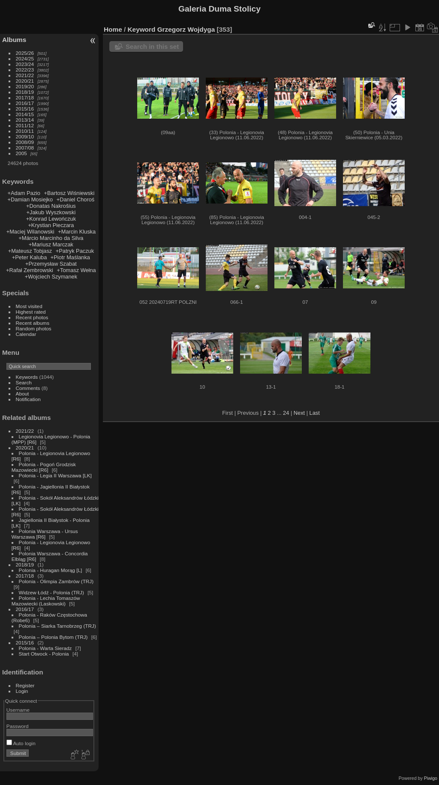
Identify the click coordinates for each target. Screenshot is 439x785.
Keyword (142, 29)
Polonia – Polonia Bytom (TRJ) (53, 637)
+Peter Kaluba (29, 257)
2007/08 (25, 147)
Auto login (21, 743)
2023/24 (25, 64)
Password (17, 726)
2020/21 (25, 81)
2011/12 (25, 125)
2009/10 (25, 136)
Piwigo (430, 778)
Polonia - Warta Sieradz (45, 648)
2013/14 (25, 120)
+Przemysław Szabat (51, 264)
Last (315, 413)
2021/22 (25, 75)
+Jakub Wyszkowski (51, 212)
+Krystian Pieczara (51, 225)
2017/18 (25, 97)
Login (22, 691)
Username (18, 710)
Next (299, 413)
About (22, 393)
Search (24, 382)
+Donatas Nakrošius (51, 206)
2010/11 (25, 131)
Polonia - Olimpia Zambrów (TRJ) (56, 581)
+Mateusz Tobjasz (30, 251)
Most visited (29, 306)
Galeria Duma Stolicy (219, 8)
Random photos (33, 328)
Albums (14, 39)
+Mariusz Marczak (51, 244)
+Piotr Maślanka (70, 257)
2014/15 (25, 114)
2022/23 (25, 69)
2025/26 (25, 53)
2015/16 (25, 108)
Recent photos (32, 317)
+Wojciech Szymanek (51, 276)
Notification (28, 399)
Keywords (27, 377)
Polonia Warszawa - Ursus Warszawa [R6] (45, 533)
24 (286, 413)
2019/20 (25, 86)
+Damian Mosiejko (30, 199)
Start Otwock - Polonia (44, 653)
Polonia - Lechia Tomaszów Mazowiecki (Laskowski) (46, 600)
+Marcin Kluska (77, 231)
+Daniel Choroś (76, 199)
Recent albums (32, 323)
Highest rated (31, 312)
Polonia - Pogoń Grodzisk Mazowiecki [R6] (44, 467)
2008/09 (25, 142)
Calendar (26, 334)
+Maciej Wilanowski (30, 231)
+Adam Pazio (24, 193)
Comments (28, 388)
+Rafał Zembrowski (29, 270)
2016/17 (25, 103)
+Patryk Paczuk (75, 251)
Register (25, 685)
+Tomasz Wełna (76, 270)
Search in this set (152, 46)
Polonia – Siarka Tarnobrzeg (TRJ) (57, 626)
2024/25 (25, 58)
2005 (21, 153)
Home (113, 29)
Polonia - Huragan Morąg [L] (50, 570)
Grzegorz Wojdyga (186, 29)
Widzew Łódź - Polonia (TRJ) (51, 592)
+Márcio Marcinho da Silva (50, 238)
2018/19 (25, 92)
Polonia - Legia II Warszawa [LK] (55, 475)
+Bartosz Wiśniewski (69, 193)
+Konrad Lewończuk (51, 219)
